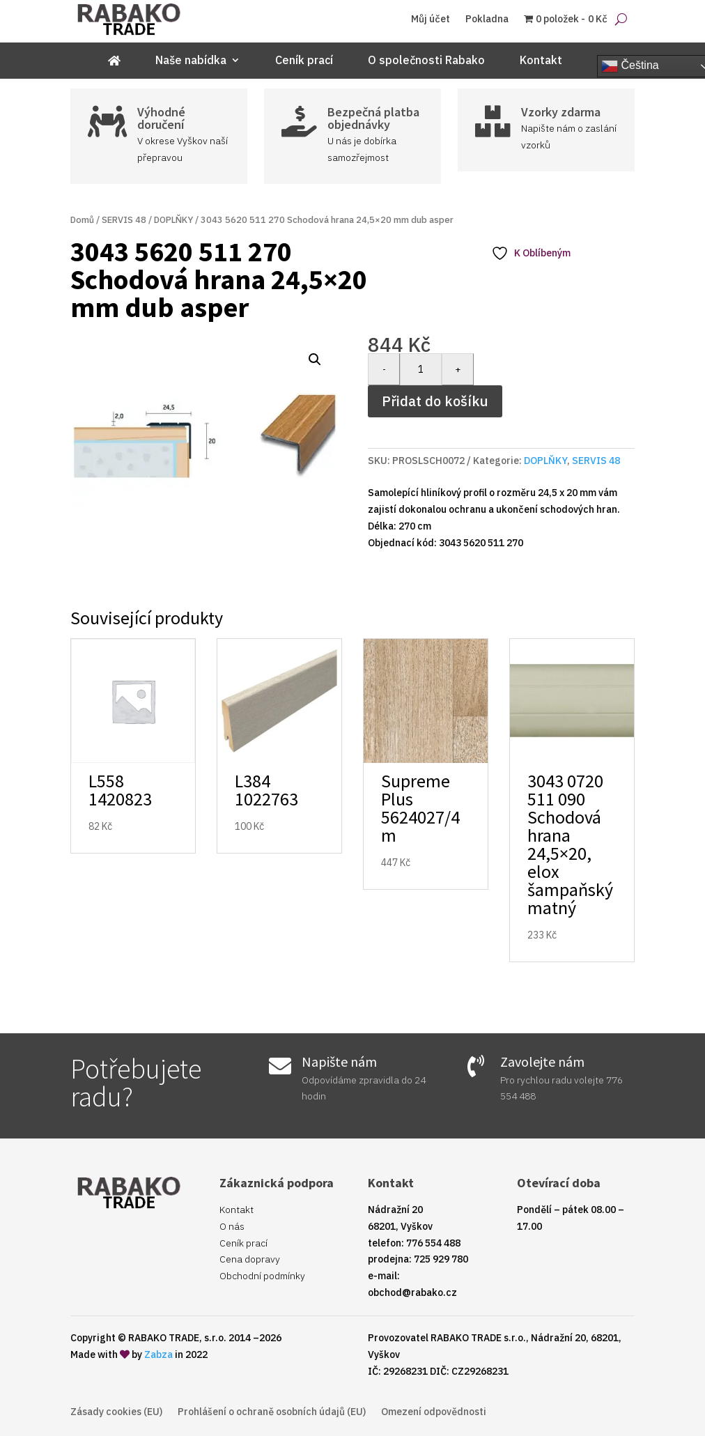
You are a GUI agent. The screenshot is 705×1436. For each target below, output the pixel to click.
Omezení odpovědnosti (433, 1412)
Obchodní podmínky (262, 1275)
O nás (232, 1226)
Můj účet (430, 19)
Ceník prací (304, 61)
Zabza (158, 1354)
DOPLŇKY (173, 220)
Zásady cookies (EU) (116, 1412)
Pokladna (487, 19)
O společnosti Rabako (426, 61)
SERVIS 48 (124, 220)
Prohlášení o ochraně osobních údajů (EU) (272, 1412)
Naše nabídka (190, 61)
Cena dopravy (249, 1259)
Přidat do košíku (435, 401)
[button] (314, 359)
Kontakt (541, 61)
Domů (82, 220)
